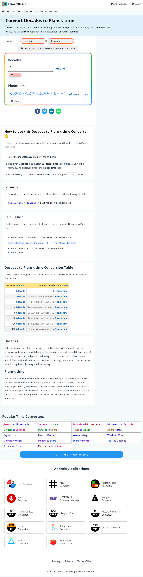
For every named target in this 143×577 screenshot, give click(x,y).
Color (136, 3)
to (16, 424)
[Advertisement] (119, 79)
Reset (15, 75)
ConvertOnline (13, 4)
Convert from (13, 41)
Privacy (69, 561)
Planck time (78, 94)
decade (59, 68)
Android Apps (119, 3)
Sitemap (56, 561)
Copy (15, 101)
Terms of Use (84, 561)
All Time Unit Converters (71, 455)
